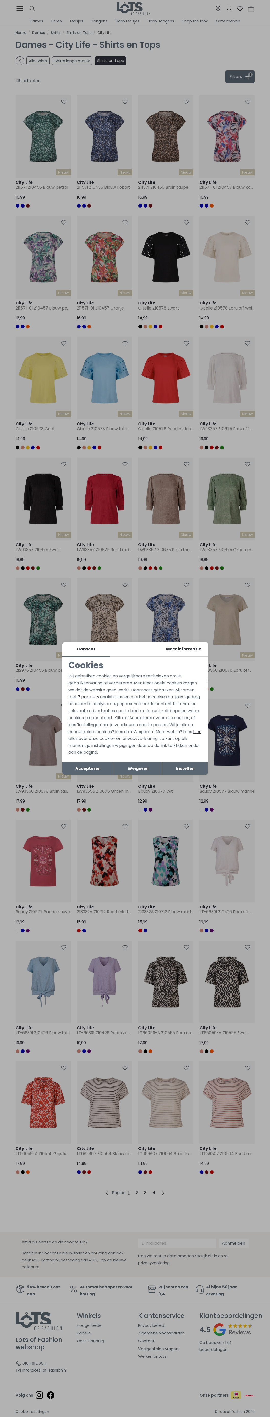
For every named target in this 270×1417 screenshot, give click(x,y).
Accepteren (88, 768)
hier (197, 732)
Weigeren (138, 768)
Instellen (185, 768)
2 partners (88, 697)
